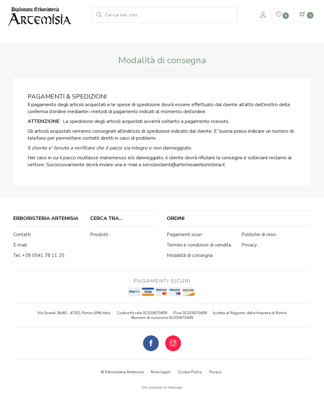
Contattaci (290, 37)
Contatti (22, 234)
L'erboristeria (73, 36)
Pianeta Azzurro (204, 36)
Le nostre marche (153, 36)
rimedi (242, 36)
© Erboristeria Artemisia (122, 372)
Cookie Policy (190, 372)
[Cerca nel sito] (169, 14)
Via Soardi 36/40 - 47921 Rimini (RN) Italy (73, 312)
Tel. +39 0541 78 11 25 (38, 255)
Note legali (161, 372)
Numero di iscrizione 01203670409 (162, 317)
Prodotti (111, 36)
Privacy (215, 372)
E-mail (20, 245)
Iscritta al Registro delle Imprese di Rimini (250, 312)
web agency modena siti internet (162, 387)
